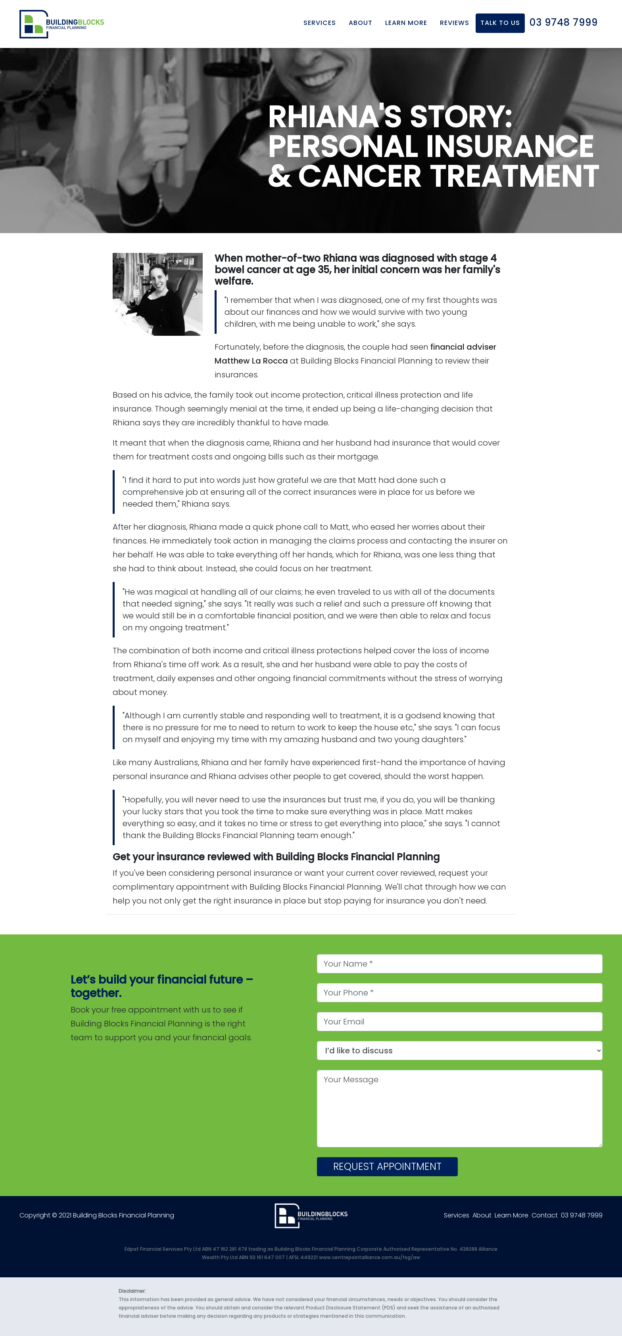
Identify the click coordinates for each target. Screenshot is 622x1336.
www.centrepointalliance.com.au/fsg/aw (369, 1257)
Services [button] (319, 20)
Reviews (454, 20)
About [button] (360, 20)
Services (456, 1215)
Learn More (406, 20)
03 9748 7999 (564, 20)
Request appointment (387, 1166)
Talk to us (500, 20)
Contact (545, 1215)
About (481, 1215)
